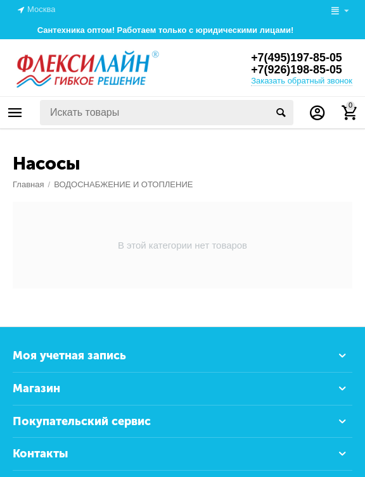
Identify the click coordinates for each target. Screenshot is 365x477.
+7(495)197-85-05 (297, 57)
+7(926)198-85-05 (297, 70)
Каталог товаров (15, 112)
